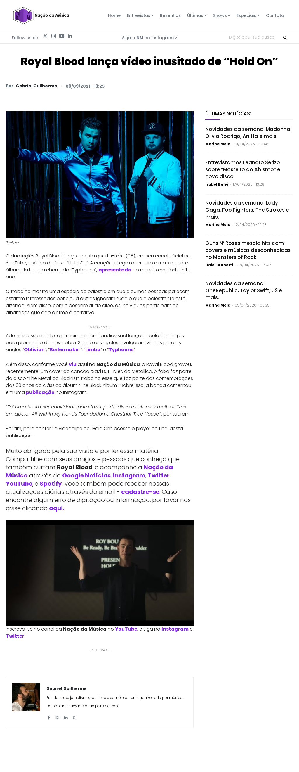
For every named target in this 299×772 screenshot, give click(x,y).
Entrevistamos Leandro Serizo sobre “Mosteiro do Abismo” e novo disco (242, 169)
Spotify (51, 484)
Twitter (159, 475)
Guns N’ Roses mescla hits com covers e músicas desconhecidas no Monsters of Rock (248, 250)
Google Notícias (86, 475)
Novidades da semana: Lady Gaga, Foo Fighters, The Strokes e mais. (247, 209)
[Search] (285, 37)
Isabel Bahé (217, 184)
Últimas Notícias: (228, 113)
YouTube (19, 484)
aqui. (56, 508)
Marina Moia (217, 143)
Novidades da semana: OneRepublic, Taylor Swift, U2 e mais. (243, 290)
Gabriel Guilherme (36, 86)
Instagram (129, 475)
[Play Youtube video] (100, 572)
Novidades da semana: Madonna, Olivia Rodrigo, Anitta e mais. (248, 133)
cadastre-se (140, 492)
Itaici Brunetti (219, 264)
